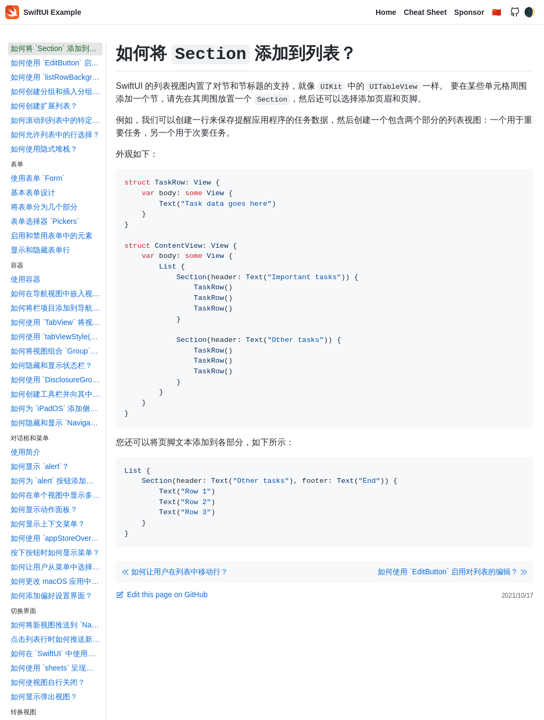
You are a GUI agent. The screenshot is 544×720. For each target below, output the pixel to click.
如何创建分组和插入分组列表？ (57, 91)
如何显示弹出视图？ (44, 696)
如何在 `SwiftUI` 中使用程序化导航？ (57, 653)
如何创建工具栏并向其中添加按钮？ (57, 394)
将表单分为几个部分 (44, 207)
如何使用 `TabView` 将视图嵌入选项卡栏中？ (57, 322)
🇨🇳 (496, 12)
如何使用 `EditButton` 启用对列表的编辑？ (57, 62)
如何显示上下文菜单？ (48, 524)
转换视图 (23, 712)
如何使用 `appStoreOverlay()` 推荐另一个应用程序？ (57, 538)
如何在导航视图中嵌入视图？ (57, 293)
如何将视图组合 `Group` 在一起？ (57, 351)
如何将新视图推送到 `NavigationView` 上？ (57, 625)
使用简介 (25, 452)
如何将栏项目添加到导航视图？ (57, 308)
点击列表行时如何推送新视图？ (57, 639)
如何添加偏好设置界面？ (51, 595)
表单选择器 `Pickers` (45, 221)
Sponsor (469, 12)
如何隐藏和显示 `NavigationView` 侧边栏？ (57, 422)
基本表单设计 (33, 192)
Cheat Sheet (425, 12)
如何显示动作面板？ (44, 509)
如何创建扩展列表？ (44, 106)
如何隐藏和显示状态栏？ (51, 365)
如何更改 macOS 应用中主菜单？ (57, 581)
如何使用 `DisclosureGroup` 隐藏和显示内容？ (57, 379)
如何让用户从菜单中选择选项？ (57, 567)
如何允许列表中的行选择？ (55, 134)
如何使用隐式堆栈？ (44, 149)
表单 (17, 164)
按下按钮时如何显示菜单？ (55, 552)
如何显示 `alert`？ (40, 466)
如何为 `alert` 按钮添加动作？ (57, 480)
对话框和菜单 (30, 438)
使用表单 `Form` (38, 178)
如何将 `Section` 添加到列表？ (57, 48)
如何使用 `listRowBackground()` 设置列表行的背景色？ (57, 77)
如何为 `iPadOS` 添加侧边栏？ (57, 408)
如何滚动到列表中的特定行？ (57, 120)
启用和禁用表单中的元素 (51, 235)
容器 (17, 265)
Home (386, 12)
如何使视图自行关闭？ (48, 682)
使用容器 (25, 279)
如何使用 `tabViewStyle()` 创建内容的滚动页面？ (57, 336)
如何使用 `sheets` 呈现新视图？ (57, 668)
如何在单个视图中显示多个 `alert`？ (57, 495)
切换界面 (23, 611)
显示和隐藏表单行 (40, 250)
